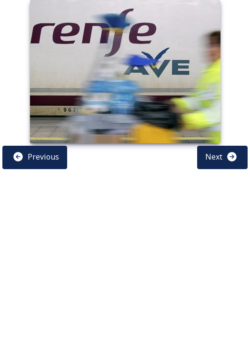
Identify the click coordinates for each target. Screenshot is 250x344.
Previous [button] (35, 156)
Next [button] (221, 156)
